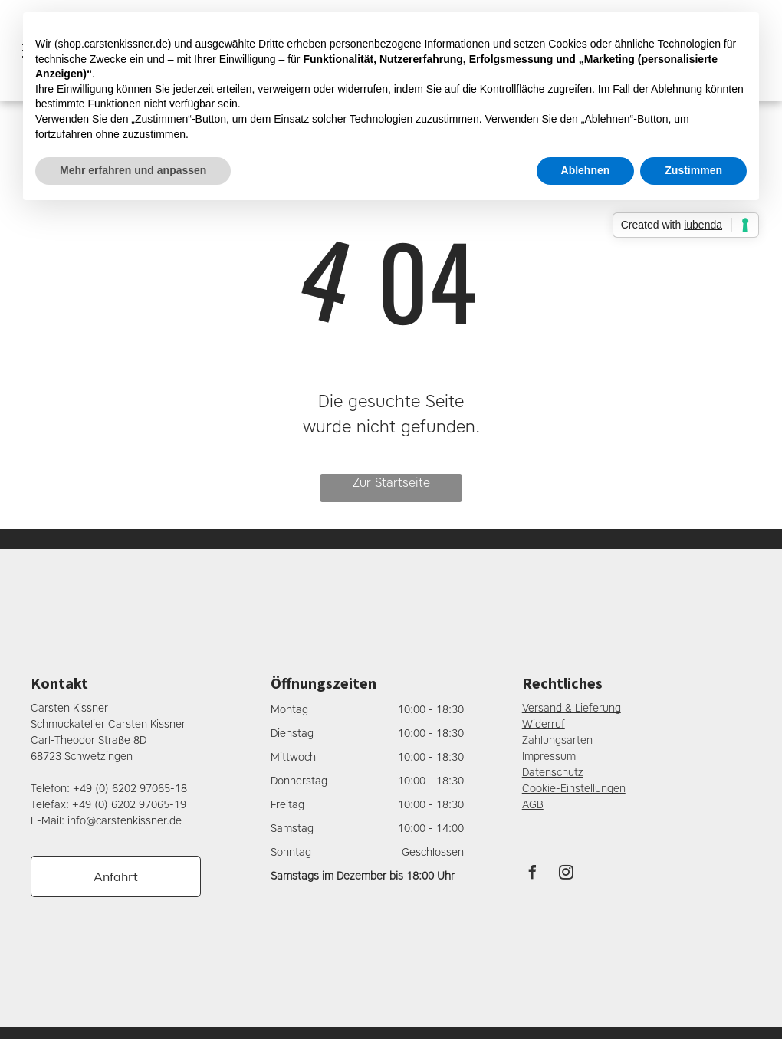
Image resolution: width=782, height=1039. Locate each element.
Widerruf (543, 724)
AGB (533, 804)
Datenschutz (552, 772)
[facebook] (533, 874)
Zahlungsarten (557, 740)
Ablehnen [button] (585, 170)
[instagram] (566, 874)
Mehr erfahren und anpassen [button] (133, 170)
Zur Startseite (391, 482)
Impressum (549, 756)
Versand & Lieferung (571, 708)
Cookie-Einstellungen (574, 788)
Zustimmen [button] (693, 170)
